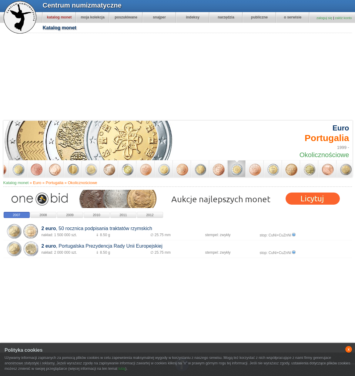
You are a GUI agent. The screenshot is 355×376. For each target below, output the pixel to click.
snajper (159, 17)
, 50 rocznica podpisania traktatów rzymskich (96, 228)
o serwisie (292, 17)
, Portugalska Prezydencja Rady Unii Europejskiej (101, 246)
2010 (96, 215)
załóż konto (343, 18)
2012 (149, 215)
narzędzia (226, 17)
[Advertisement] (91, 77)
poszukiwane (126, 17)
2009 (69, 215)
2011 (123, 215)
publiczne (259, 17)
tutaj (121, 369)
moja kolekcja (93, 17)
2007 (16, 215)
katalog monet (59, 17)
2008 (43, 215)
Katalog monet (16, 182)
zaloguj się (324, 18)
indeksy (192, 17)
